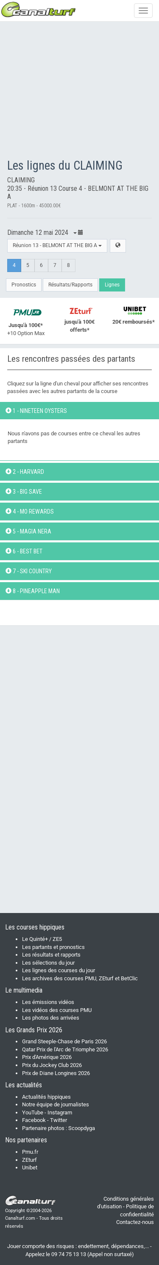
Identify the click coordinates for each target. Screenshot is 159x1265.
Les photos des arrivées (50, 1018)
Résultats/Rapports (70, 285)
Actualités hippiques (46, 1097)
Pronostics (23, 285)
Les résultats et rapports (51, 955)
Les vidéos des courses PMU (57, 1010)
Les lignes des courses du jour (58, 970)
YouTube (32, 1112)
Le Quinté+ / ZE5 (42, 939)
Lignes (112, 285)
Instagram (59, 1112)
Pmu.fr (30, 1152)
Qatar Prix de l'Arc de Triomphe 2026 (65, 1049)
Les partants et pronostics (53, 947)
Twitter (58, 1120)
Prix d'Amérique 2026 (47, 1057)
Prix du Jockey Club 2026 (52, 1065)
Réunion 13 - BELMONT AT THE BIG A (57, 245)
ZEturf (29, 1160)
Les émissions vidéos (48, 1002)
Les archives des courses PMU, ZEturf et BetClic (80, 978)
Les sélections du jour (48, 963)
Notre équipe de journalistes (55, 1104)
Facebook (34, 1120)
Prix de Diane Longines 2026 (56, 1073)
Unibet (29, 1167)
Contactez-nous (135, 1222)
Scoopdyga (81, 1128)
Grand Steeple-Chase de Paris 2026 (64, 1041)
